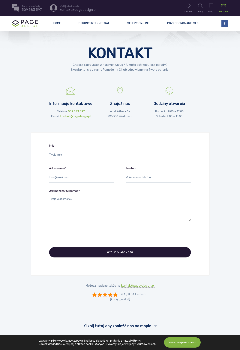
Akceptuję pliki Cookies (182, 342)
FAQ (200, 8)
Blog (210, 8)
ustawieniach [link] (146, 344)
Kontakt (223, 8)
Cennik (188, 8)
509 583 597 (76, 111)
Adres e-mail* (81, 175)
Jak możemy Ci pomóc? (120, 205)
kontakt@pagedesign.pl (75, 116)
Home (57, 23)
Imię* (120, 152)
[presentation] (77, 234)
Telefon (158, 175)
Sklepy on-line (138, 23)
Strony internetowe (94, 23)
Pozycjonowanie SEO (183, 23)
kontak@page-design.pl (137, 284)
